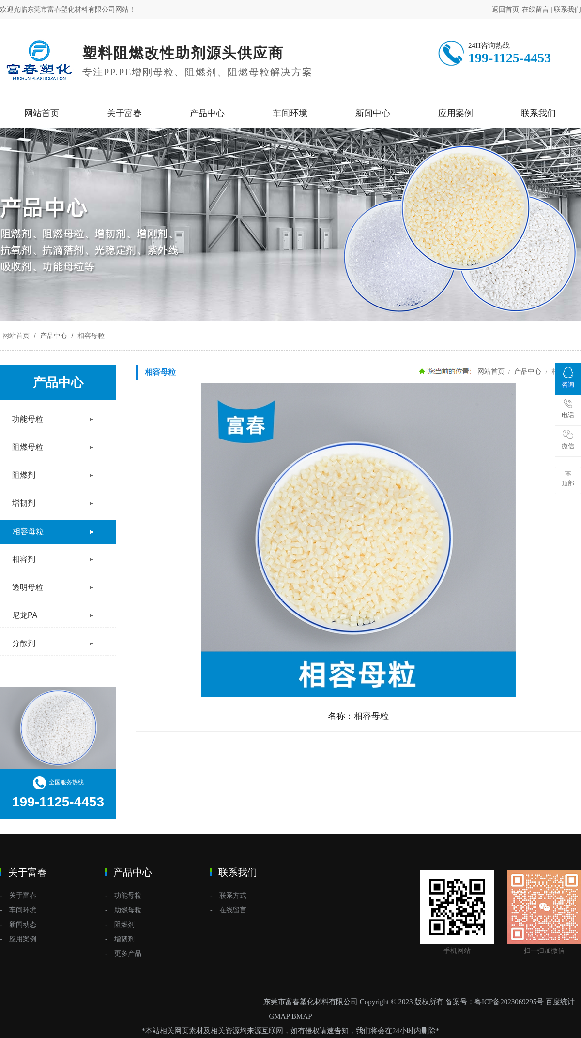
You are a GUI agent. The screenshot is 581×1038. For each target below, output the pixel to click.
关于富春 (124, 113)
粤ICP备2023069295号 (509, 1002)
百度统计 (560, 1002)
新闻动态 (22, 924)
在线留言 (535, 9)
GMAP (279, 1016)
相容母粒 (90, 335)
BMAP (301, 1016)
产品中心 (207, 113)
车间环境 (290, 113)
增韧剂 (124, 939)
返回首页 (505, 9)
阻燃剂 (124, 924)
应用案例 (455, 113)
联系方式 (232, 895)
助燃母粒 (127, 910)
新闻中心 (372, 113)
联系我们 (567, 9)
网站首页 (41, 113)
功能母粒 (127, 895)
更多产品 (127, 953)
